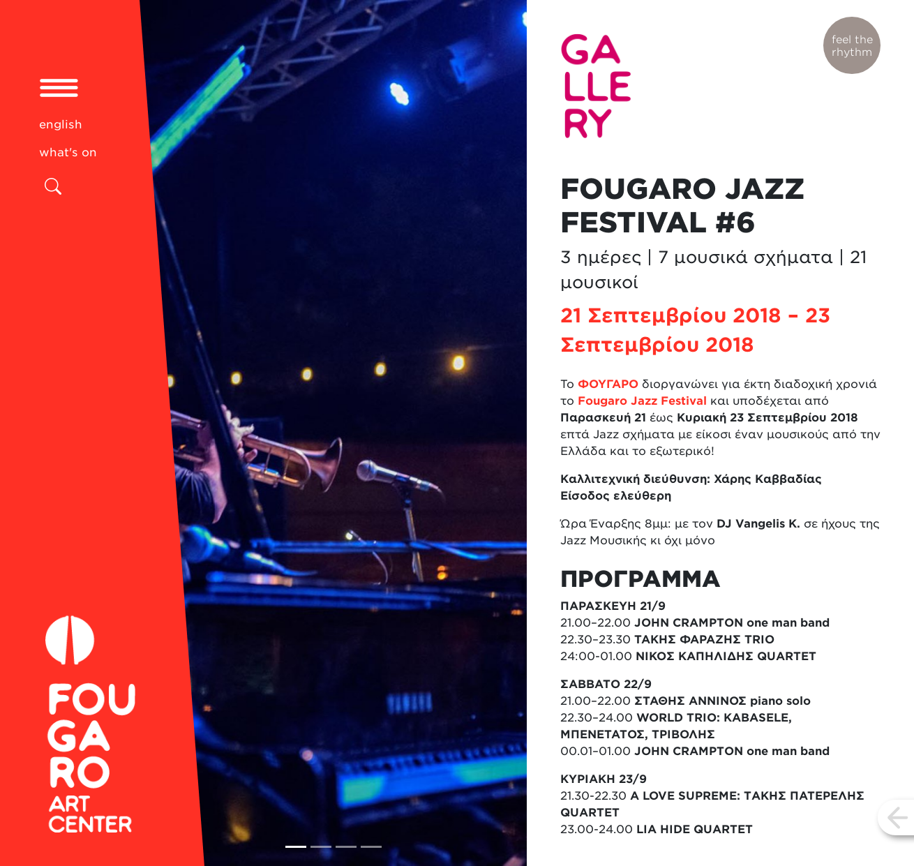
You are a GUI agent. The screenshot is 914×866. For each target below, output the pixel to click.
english (60, 124)
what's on (68, 152)
